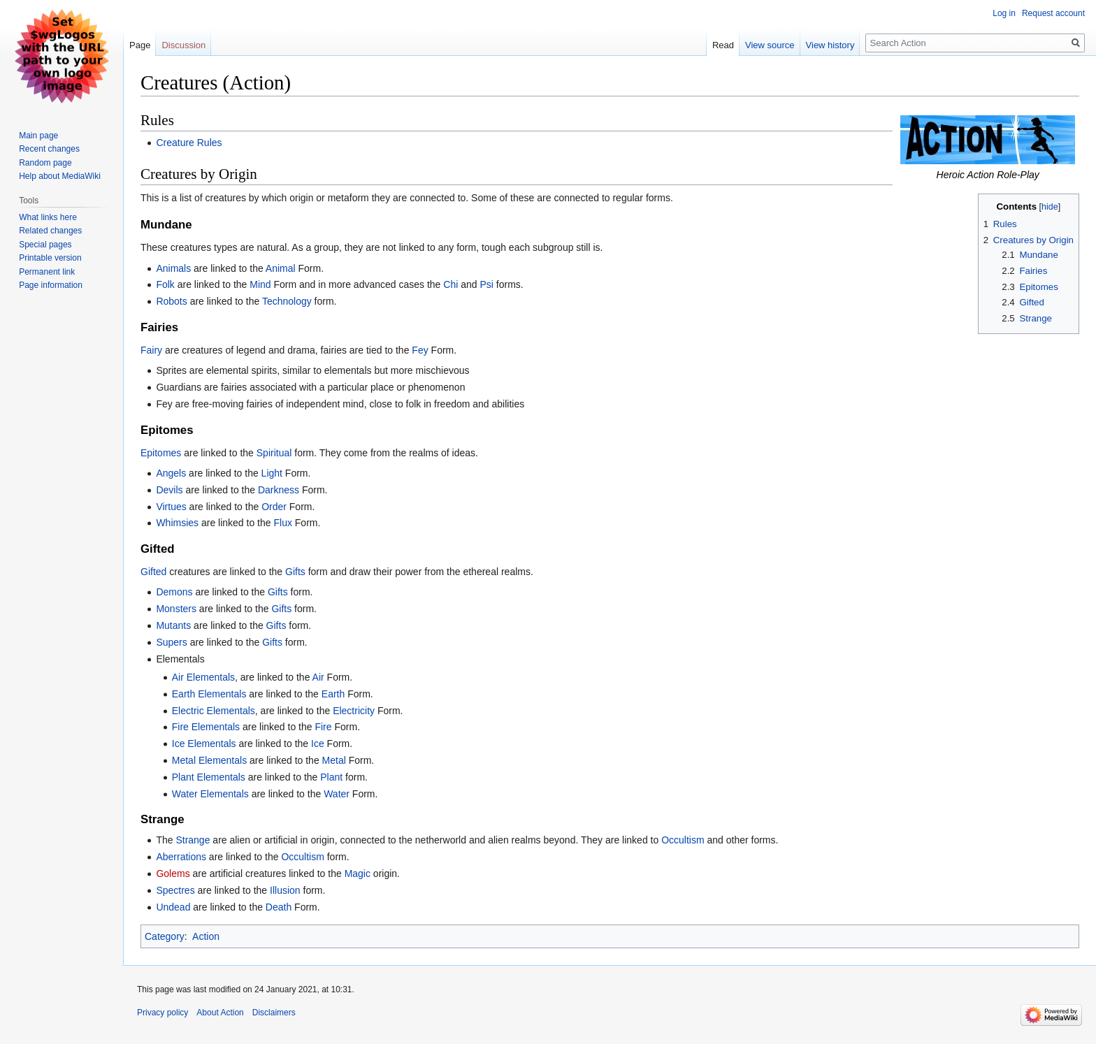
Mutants (173, 625)
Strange (192, 840)
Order (274, 506)
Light (271, 473)
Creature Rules (189, 142)
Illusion (286, 890)
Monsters (176, 608)
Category (165, 936)
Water (336, 793)
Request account (1053, 13)
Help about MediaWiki (60, 176)
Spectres (175, 890)
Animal (281, 268)
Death (278, 907)
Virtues (171, 506)
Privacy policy (162, 1012)
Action (205, 936)
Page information (50, 285)
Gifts (295, 571)
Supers (171, 642)
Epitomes (160, 452)
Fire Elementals (206, 726)
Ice (317, 743)
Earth (333, 693)
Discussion (183, 45)
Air (318, 677)
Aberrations (181, 856)
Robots (171, 301)
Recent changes (49, 149)
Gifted (153, 571)
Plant (331, 777)
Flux (282, 522)
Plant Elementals (208, 777)
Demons (174, 591)
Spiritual (274, 452)
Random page (45, 163)
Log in (1004, 13)
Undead (173, 907)
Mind (260, 284)
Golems (172, 873)
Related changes (50, 230)
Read (723, 45)
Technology (287, 301)
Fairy (151, 350)
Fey (420, 350)
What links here (48, 217)
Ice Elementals (204, 743)
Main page (38, 135)
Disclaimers (274, 1012)
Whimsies (177, 522)
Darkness (278, 489)
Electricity (354, 710)
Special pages (45, 244)
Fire (323, 726)
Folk (165, 284)
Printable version (50, 258)
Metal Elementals (209, 760)
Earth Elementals (209, 693)
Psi (486, 284)
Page (139, 45)
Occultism (682, 840)
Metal (334, 760)
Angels (171, 473)
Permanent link (47, 272)
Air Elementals (203, 677)
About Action (219, 1012)
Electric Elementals (213, 710)
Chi (450, 284)
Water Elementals (210, 793)
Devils (169, 489)
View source (770, 45)
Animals (173, 268)
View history (830, 45)
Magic (357, 873)
